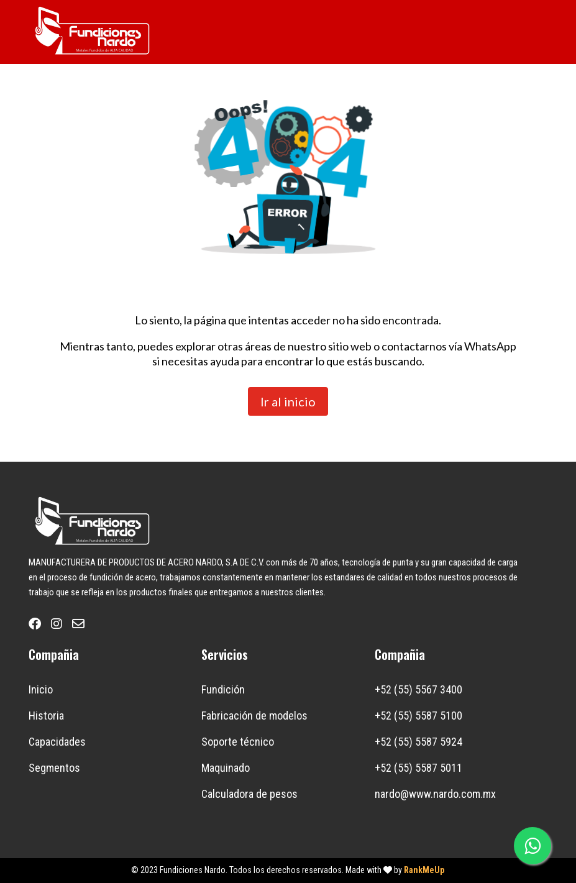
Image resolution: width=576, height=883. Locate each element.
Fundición (223, 689)
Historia (46, 715)
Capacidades (57, 741)
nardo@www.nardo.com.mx (435, 793)
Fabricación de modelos (254, 715)
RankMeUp (424, 870)
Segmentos (54, 767)
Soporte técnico (237, 741)
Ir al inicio (288, 401)
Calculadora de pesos (249, 793)
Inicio (41, 689)
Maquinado (225, 767)
